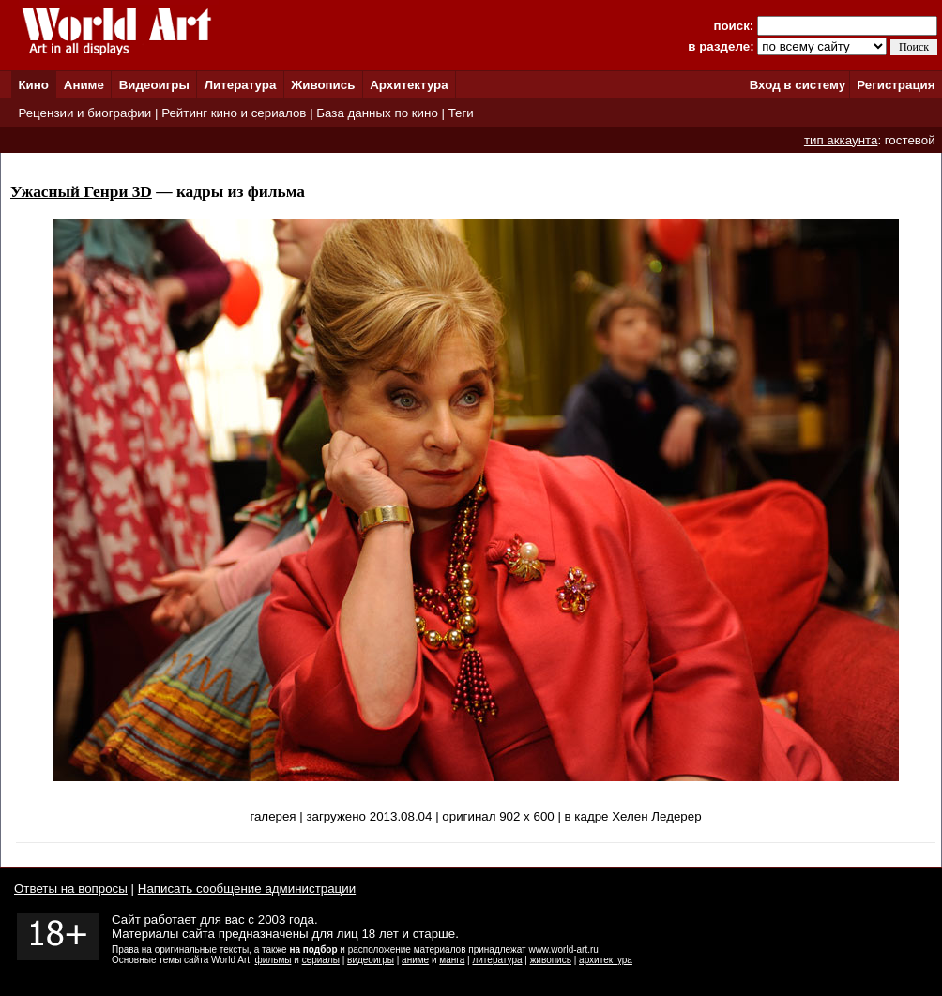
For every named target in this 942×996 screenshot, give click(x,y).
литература (497, 960)
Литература (241, 85)
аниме (415, 960)
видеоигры (370, 960)
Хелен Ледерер (656, 816)
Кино (33, 85)
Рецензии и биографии (84, 113)
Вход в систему (797, 85)
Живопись (323, 85)
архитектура (605, 960)
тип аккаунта (841, 140)
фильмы (273, 960)
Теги (461, 113)
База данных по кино (376, 113)
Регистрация (895, 85)
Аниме (84, 85)
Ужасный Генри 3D (81, 192)
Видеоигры (154, 85)
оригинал (468, 816)
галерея (273, 816)
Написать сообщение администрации (247, 889)
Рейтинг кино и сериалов (233, 113)
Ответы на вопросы (71, 889)
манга (451, 960)
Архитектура (409, 85)
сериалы (321, 960)
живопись (550, 960)
